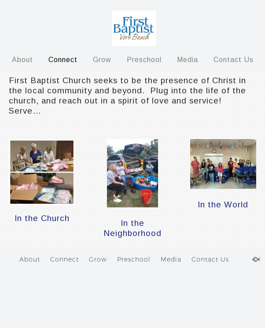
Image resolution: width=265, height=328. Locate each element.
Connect (62, 59)
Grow (102, 59)
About (22, 59)
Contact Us (233, 59)
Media (187, 59)
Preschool (144, 59)
